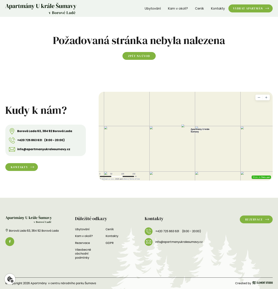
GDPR (110, 243)
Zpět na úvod (139, 56)
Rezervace (82, 243)
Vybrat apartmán (248, 8)
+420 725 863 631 (29, 140)
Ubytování (153, 8)
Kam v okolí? (178, 8)
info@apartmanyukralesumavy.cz (43, 149)
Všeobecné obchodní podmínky (83, 254)
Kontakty (218, 8)
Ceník (199, 8)
